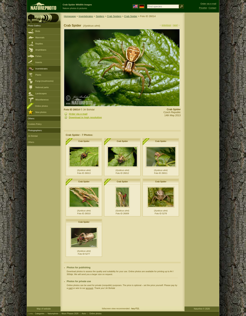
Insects (38, 62)
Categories (40, 314)
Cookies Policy (35, 124)
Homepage (70, 16)
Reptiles (39, 44)
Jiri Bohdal (33, 136)
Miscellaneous (42, 99)
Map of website (44, 309)
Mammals (39, 37)
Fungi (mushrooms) (44, 81)
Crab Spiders (114, 16)
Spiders (100, 16)
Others (31, 142)
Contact (212, 8)
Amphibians (40, 50)
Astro (84, 314)
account (89, 288)
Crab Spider (130, 16)
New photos (40, 112)
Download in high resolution (85, 117)
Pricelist (203, 8)
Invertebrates (41, 69)
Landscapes (41, 93)
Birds (37, 31)
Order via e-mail (78, 114)
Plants (38, 75)
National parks (42, 87)
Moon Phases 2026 (70, 314)
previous (166, 25)
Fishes (38, 56)
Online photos (41, 106)
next (175, 25)
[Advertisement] (201, 74)
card (70, 288)
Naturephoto (52, 314)
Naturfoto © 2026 (202, 309)
